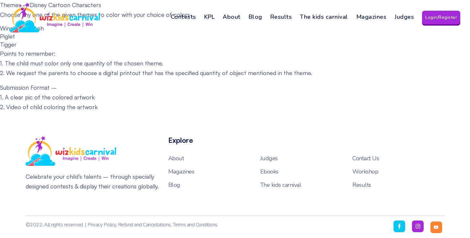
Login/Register (441, 17)
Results (281, 17)
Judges (404, 17)
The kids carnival (324, 17)
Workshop (365, 172)
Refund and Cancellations (144, 224)
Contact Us (365, 158)
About (232, 17)
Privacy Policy (102, 224)
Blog (255, 17)
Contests (183, 17)
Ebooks (269, 172)
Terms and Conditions (195, 224)
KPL (209, 17)
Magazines (371, 17)
